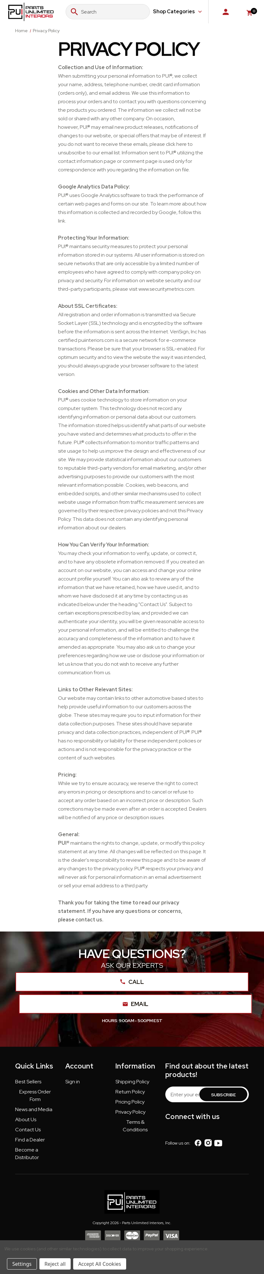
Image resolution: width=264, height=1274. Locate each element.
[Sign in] (225, 12)
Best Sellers (28, 1081)
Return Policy (130, 1091)
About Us (25, 1119)
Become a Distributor (27, 1153)
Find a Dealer (30, 1139)
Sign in (72, 1081)
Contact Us (28, 1129)
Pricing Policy (129, 1101)
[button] (28, 1083)
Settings (22, 1263)
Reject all (55, 1263)
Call (132, 981)
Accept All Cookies (99, 1263)
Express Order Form (35, 1095)
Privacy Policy (130, 1112)
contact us (88, 919)
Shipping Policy (132, 1081)
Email (136, 1004)
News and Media (33, 1109)
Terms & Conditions (135, 1126)
